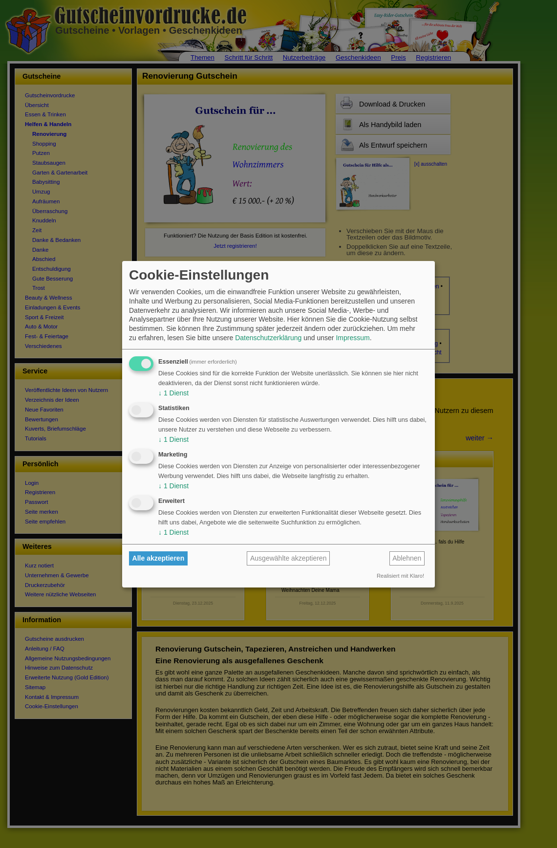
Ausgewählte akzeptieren (288, 558)
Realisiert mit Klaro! (400, 576)
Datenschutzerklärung (268, 338)
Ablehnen (406, 558)
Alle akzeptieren (158, 558)
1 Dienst (173, 393)
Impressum (352, 338)
